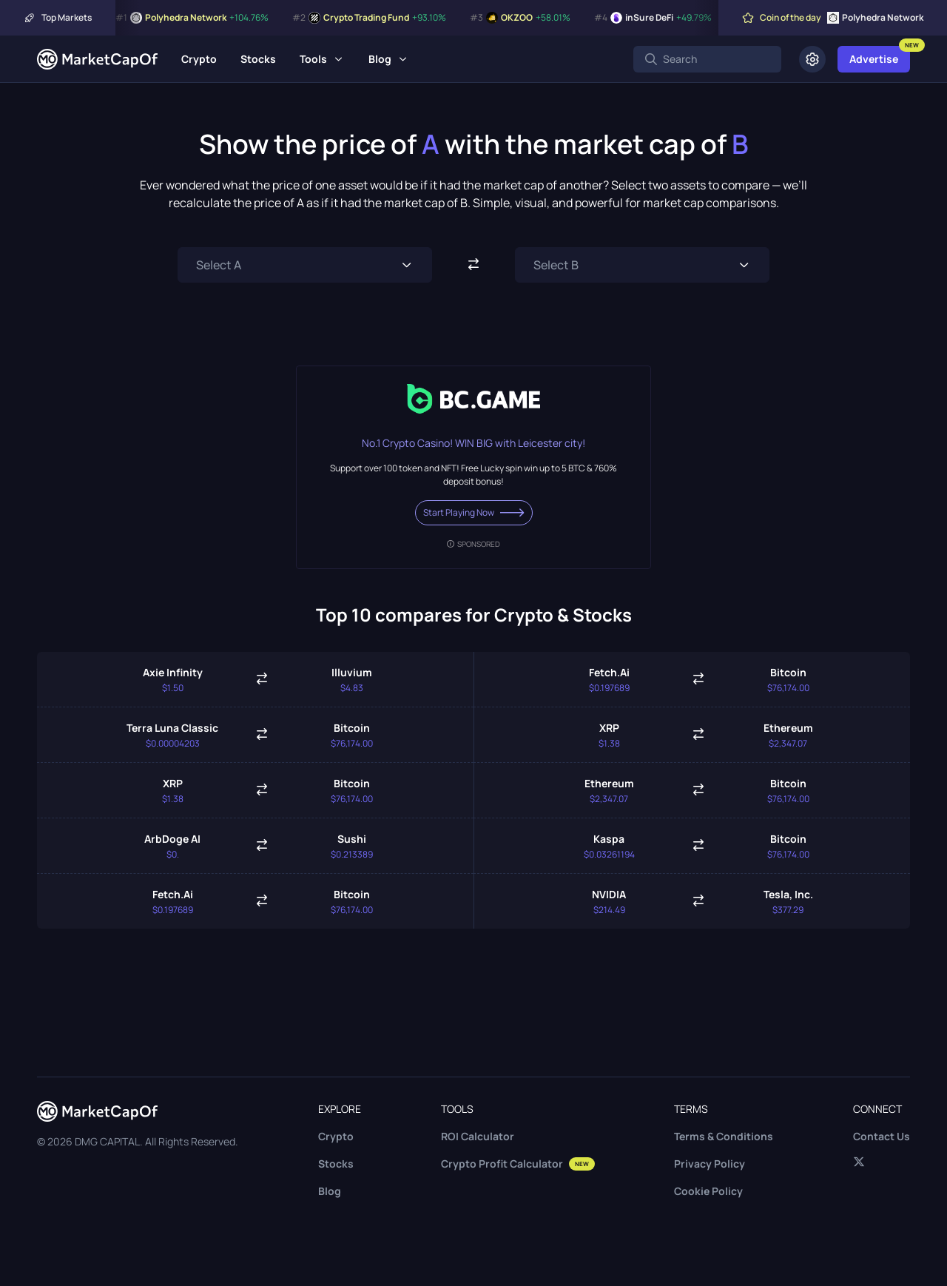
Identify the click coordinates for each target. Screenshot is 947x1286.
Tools (313, 59)
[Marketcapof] (97, 59)
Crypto (199, 59)
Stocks (258, 59)
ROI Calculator (477, 1136)
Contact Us (881, 1136)
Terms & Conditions (723, 1136)
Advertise (873, 59)
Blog (379, 59)
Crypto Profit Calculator (518, 1164)
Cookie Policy (708, 1191)
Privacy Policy (709, 1164)
